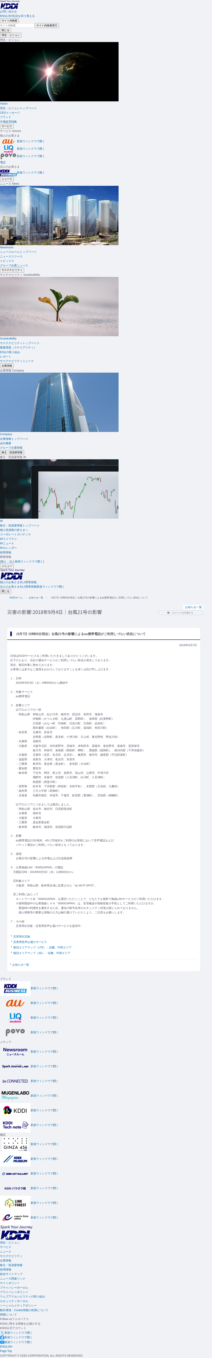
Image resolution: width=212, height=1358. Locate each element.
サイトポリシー (10, 1283)
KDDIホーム (16, 597)
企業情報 (5, 1260)
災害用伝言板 (21, 936)
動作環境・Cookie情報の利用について (24, 1310)
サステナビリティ (11, 1256)
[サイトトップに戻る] (10, 4)
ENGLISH (17, 15)
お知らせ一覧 (36, 597)
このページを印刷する (180, 613)
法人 (26, 561)
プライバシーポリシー (14, 1292)
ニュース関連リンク (12, 1278)
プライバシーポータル (14, 1287)
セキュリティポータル (14, 1301)
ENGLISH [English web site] (6, 1346)
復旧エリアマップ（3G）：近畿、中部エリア (42, 953)
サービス (5, 1247)
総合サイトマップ (11, 1274)
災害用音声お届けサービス (30, 942)
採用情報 (5, 1269)
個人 (3, 561)
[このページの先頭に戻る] (6, 1351)
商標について (8, 1314)
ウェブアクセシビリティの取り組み (22, 1296)
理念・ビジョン (10, 1242)
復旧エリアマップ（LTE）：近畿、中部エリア (42, 947)
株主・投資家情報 (11, 1265)
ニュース (5, 1251)
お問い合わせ (8, 11)
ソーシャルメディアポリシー (18, 1305)
